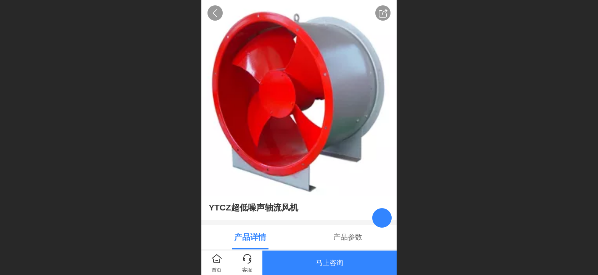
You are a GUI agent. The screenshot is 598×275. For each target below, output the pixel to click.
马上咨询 (329, 263)
